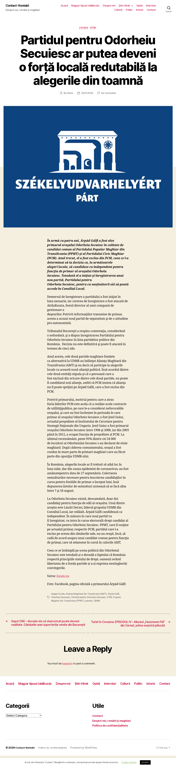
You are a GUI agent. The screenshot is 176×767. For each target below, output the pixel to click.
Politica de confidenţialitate (111, 737)
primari (89, 601)
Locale (83, 28)
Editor (69, 93)
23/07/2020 (87, 93)
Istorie (139, 9)
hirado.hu (63, 577)
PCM (111, 597)
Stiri (94, 28)
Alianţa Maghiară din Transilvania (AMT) (86, 594)
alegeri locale (58, 594)
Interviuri (151, 5)
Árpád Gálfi (114, 594)
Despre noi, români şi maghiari (113, 732)
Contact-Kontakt (19, 5)
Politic (129, 9)
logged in (67, 668)
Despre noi (109, 5)
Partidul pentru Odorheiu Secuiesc (89, 597)
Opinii (139, 5)
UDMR (97, 601)
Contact (151, 9)
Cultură (118, 9)
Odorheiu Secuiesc (61, 597)
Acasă (64, 5)
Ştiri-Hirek (124, 5)
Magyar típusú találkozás (85, 5)
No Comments (109, 93)
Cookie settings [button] (128, 762)
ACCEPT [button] (145, 762)
